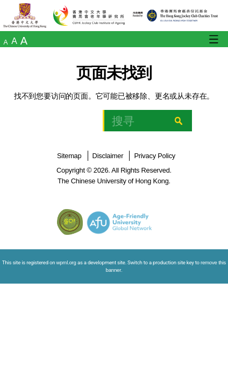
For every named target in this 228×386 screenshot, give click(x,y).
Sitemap (69, 156)
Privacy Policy (154, 156)
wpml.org (66, 262)
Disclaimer (108, 156)
